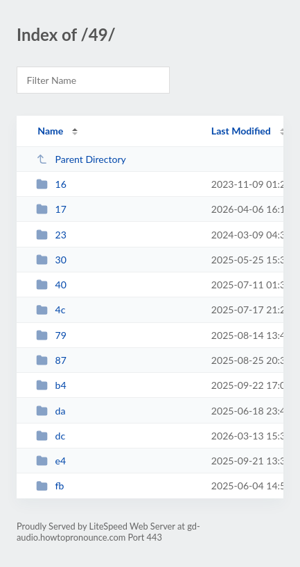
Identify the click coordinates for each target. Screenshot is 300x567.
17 (51, 209)
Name (50, 131)
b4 (51, 385)
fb (50, 485)
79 (51, 335)
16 (51, 184)
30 (51, 259)
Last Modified (241, 131)
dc (50, 436)
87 (51, 360)
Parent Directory (81, 159)
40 (51, 284)
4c (50, 309)
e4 (51, 460)
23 (51, 235)
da (50, 411)
